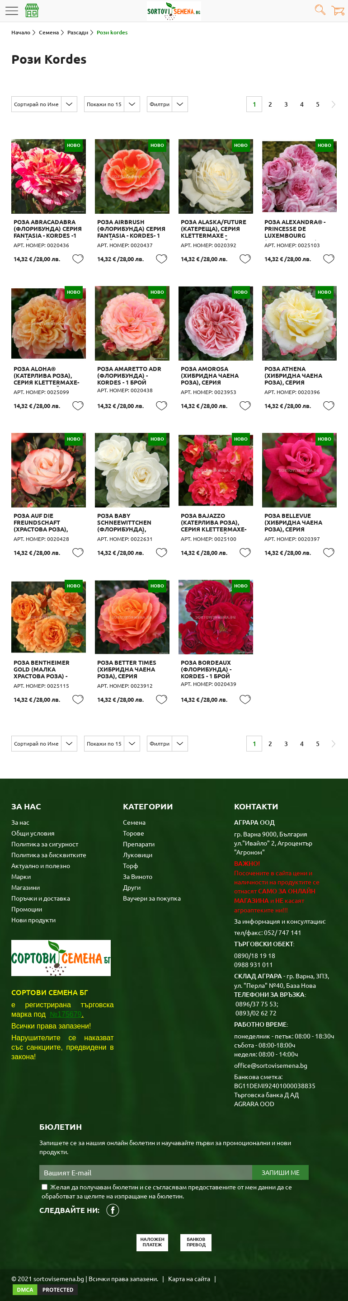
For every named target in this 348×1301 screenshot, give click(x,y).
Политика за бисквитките (48, 845)
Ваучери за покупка (152, 889)
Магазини (25, 878)
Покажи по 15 (104, 104)
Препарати (139, 835)
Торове (133, 824)
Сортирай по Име (36, 104)
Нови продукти (33, 910)
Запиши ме (281, 1164)
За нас (20, 813)
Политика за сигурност (44, 835)
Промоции (26, 900)
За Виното (137, 867)
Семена (134, 813)
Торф (130, 856)
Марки (21, 867)
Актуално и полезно (40, 856)
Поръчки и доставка (40, 889)
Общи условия (33, 824)
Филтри (159, 104)
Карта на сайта (189, 1269)
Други (132, 878)
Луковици (137, 845)
